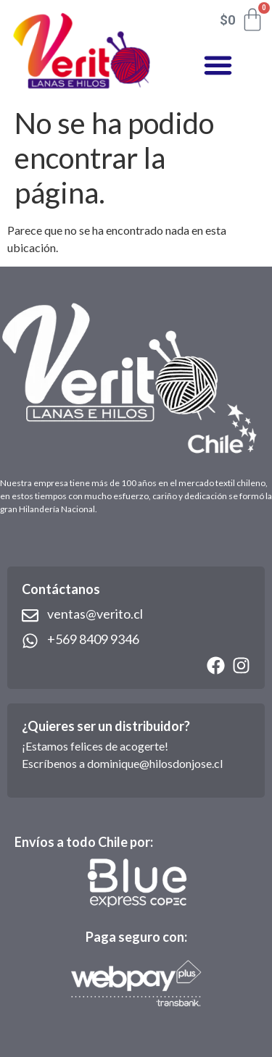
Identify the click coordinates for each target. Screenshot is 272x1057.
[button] (217, 65)
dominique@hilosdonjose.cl (155, 763)
